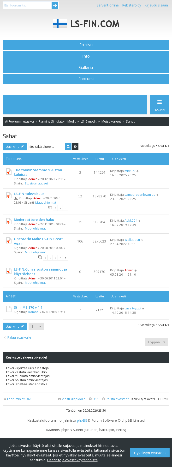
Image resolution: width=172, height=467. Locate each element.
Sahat (10, 136)
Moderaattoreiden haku (34, 219)
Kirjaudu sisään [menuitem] (156, 5)
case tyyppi (133, 308)
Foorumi (86, 78)
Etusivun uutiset (36, 183)
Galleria (86, 67)
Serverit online (108, 5)
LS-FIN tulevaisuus (29, 193)
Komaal (33, 312)
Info (86, 56)
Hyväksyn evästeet (150, 452)
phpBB (82, 420)
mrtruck (130, 171)
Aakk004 (131, 220)
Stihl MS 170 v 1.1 (28, 307)
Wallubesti (132, 239)
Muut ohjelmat (45, 202)
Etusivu (86, 44)
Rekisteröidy (131, 5)
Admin (32, 179)
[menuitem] (115, 399)
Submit (55, 5)
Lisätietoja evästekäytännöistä (72, 459)
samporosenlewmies (140, 194)
